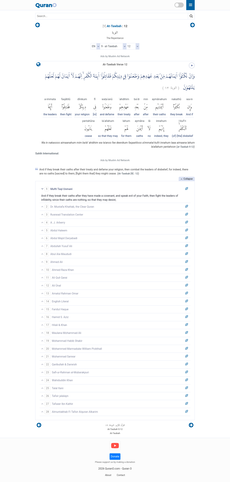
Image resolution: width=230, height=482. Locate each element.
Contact (121, 475)
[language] (38, 65)
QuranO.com (112, 468)
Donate (115, 456)
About (108, 475)
